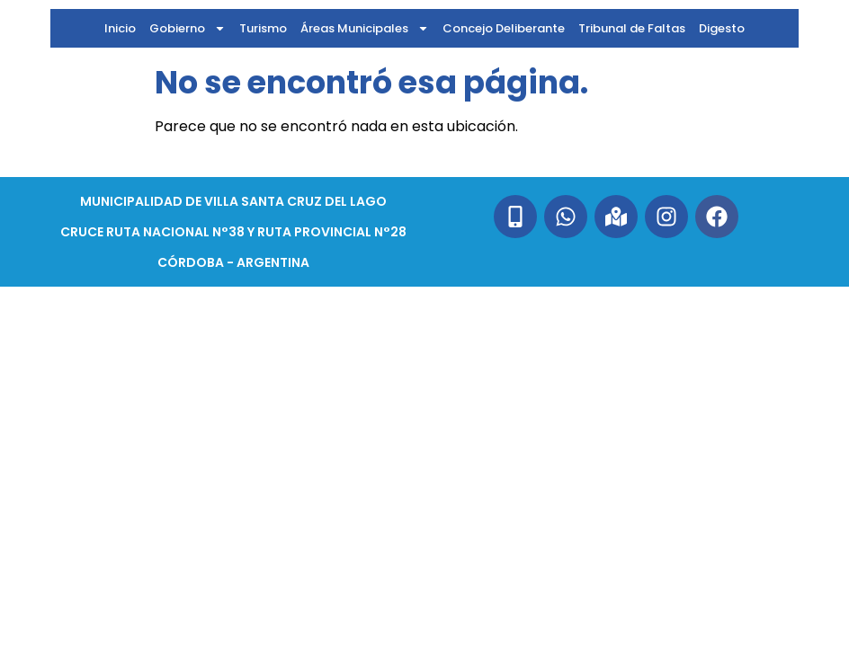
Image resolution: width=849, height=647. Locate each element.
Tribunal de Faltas (631, 28)
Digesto (722, 28)
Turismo (263, 28)
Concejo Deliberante (503, 28)
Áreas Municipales (364, 28)
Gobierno (187, 28)
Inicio (120, 28)
